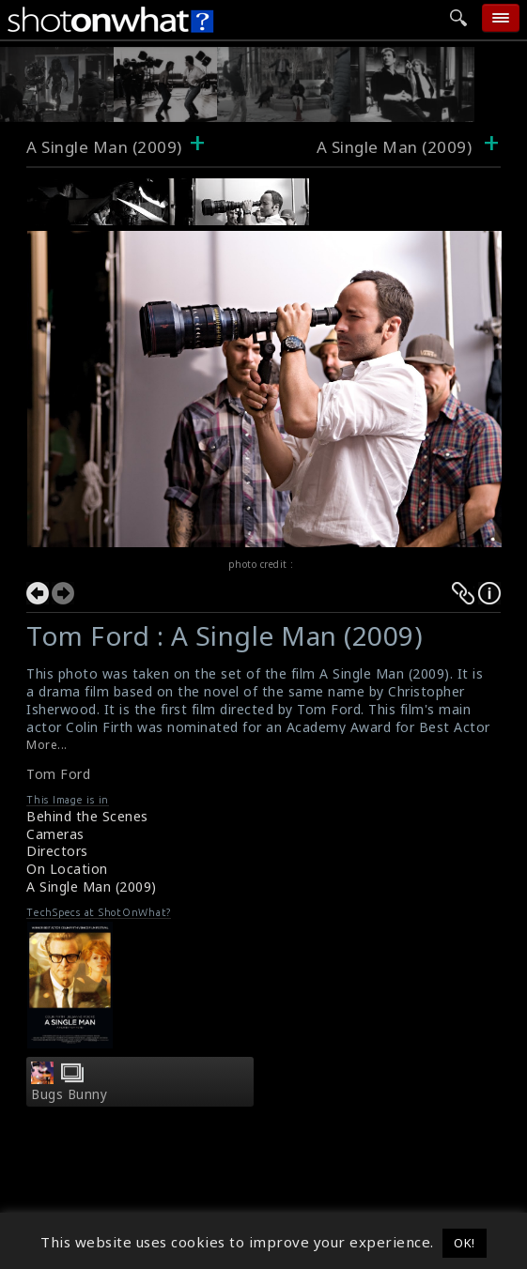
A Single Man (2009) (104, 147)
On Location (67, 869)
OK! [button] (464, 1242)
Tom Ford (58, 774)
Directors (57, 851)
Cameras (55, 834)
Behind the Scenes (87, 816)
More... (47, 745)
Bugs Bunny (69, 1094)
